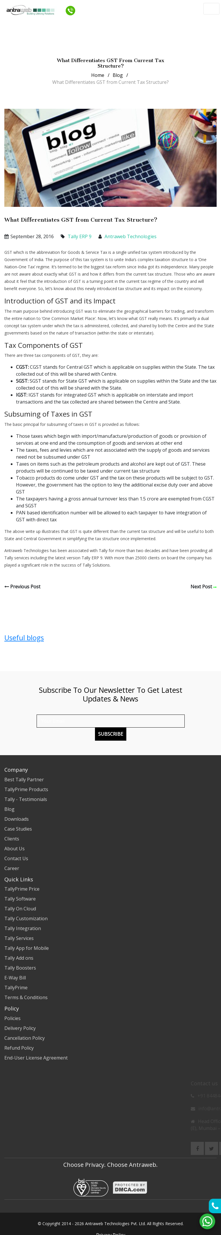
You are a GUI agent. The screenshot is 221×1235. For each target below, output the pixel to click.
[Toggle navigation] (211, 9)
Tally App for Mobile (26, 948)
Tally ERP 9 (79, 236)
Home (97, 75)
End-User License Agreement (36, 1058)
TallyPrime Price (21, 889)
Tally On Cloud (20, 908)
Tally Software (20, 899)
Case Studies (18, 829)
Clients (11, 839)
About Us (14, 848)
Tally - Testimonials (25, 799)
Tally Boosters (20, 968)
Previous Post (22, 586)
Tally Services (19, 938)
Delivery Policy (20, 1028)
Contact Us (16, 858)
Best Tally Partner (24, 779)
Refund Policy (19, 1048)
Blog (118, 75)
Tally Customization (26, 918)
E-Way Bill (15, 977)
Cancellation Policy (24, 1038)
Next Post (204, 586)
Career (11, 868)
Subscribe (110, 734)
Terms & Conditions (26, 997)
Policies (12, 1018)
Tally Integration (22, 928)
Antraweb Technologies (131, 236)
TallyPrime (16, 987)
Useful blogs (24, 637)
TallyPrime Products (26, 789)
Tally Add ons (18, 958)
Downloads (16, 819)
